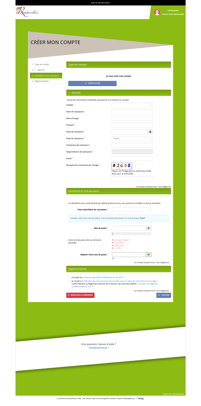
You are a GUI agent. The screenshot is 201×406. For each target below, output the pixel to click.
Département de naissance (79, 151)
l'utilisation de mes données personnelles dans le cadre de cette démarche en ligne (120, 281)
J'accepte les (97, 277)
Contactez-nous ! (98, 347)
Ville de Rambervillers (100, 2)
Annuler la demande (80, 295)
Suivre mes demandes (173, 14)
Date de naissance (75, 131)
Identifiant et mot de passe (47, 75)
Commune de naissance (78, 145)
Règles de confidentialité (173, 394)
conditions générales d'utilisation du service (103, 277)
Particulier (92, 83)
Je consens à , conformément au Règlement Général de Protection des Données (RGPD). (115, 284)
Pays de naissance (75, 138)
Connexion (173, 10)
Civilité (70, 105)
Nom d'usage (72, 118)
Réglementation (42, 81)
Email (69, 158)
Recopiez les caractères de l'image (83, 165)
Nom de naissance (75, 111)
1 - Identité (39, 70)
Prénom (70, 125)
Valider (163, 295)
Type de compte (42, 64)
